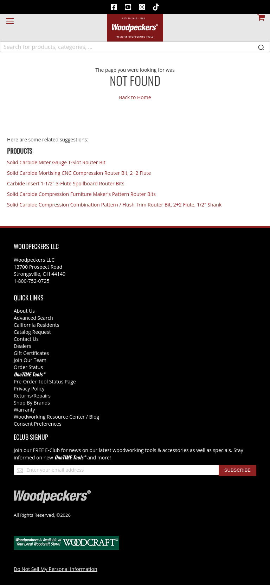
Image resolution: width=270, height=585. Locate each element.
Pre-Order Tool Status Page (45, 381)
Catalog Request (32, 332)
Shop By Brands (32, 402)
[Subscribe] (237, 470)
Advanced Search (33, 317)
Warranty (24, 409)
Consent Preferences (38, 423)
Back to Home (135, 97)
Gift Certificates (31, 353)
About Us (24, 310)
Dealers (22, 346)
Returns (23, 395)
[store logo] (135, 28)
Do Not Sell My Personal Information (55, 569)
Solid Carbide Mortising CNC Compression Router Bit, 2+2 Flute (79, 173)
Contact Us (26, 339)
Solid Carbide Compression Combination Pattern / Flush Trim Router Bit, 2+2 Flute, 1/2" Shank (114, 204)
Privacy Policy (29, 388)
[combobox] (135, 47)
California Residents (36, 325)
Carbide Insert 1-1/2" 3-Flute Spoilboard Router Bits (65, 183)
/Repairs (41, 395)
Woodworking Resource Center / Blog (56, 416)
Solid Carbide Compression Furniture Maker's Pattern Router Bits (81, 194)
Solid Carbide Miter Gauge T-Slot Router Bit (56, 162)
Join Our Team (30, 360)
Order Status (28, 367)
